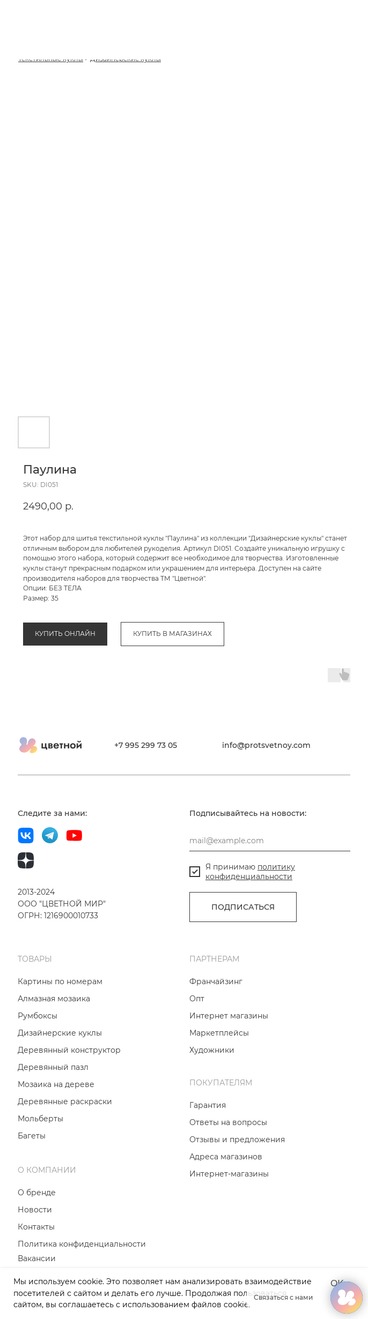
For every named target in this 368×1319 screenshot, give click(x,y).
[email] (269, 840)
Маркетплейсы (219, 1033)
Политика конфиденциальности (82, 1244)
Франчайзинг (215, 981)
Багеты (32, 1136)
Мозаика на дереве (56, 1084)
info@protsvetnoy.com (266, 745)
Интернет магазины (228, 1016)
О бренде (37, 1192)
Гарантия (207, 1105)
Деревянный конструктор (69, 1050)
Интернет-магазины (229, 1174)
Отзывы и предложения (237, 1139)
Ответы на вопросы (228, 1122)
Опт (196, 998)
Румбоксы (37, 1016)
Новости (35, 1210)
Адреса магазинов (225, 1156)
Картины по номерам (60, 981)
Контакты (36, 1227)
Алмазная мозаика (54, 998)
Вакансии (37, 1258)
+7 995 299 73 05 (145, 745)
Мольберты (40, 1118)
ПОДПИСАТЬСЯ (243, 907)
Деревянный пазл (53, 1067)
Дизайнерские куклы (60, 1033)
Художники (211, 1050)
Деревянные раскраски (65, 1101)
